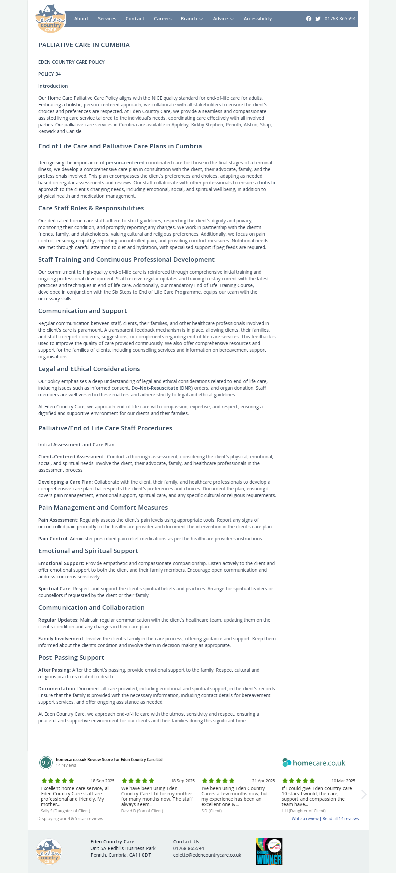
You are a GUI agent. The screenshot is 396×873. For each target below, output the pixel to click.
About (81, 18)
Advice (223, 18)
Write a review (305, 818)
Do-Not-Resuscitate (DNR (161, 388)
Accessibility (258, 18)
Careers (163, 18)
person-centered (125, 162)
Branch (192, 18)
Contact (135, 18)
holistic (267, 182)
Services (107, 18)
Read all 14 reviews (341, 818)
